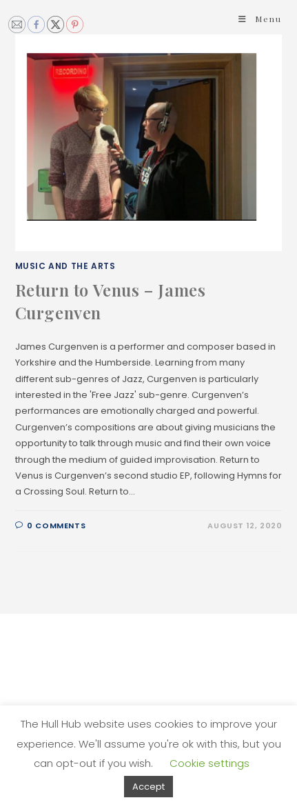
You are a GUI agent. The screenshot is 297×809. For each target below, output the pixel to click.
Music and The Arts (65, 266)
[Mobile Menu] (260, 18)
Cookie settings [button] (209, 763)
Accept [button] (148, 786)
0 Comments (56, 525)
